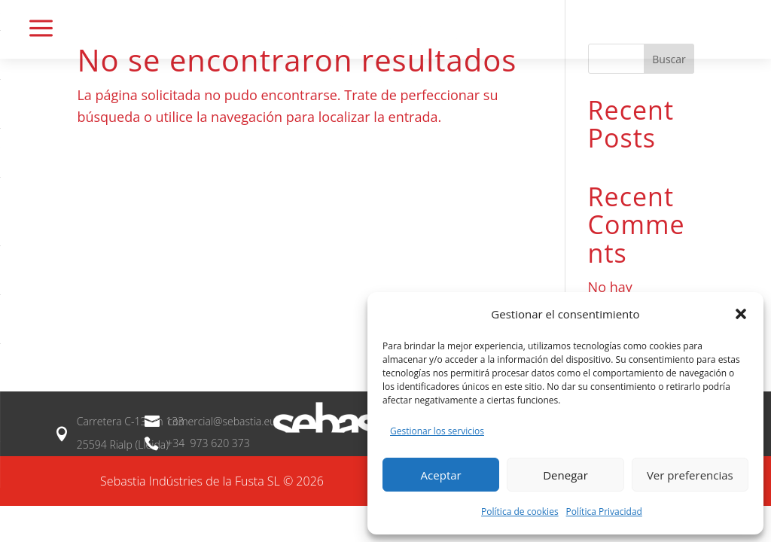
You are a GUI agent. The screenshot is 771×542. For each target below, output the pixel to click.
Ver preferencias (690, 475)
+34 (176, 443)
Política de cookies (520, 511)
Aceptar (441, 475)
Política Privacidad (604, 511)
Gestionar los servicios (437, 431)
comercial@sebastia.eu (221, 421)
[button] (740, 313)
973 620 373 (218, 443)
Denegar (565, 475)
